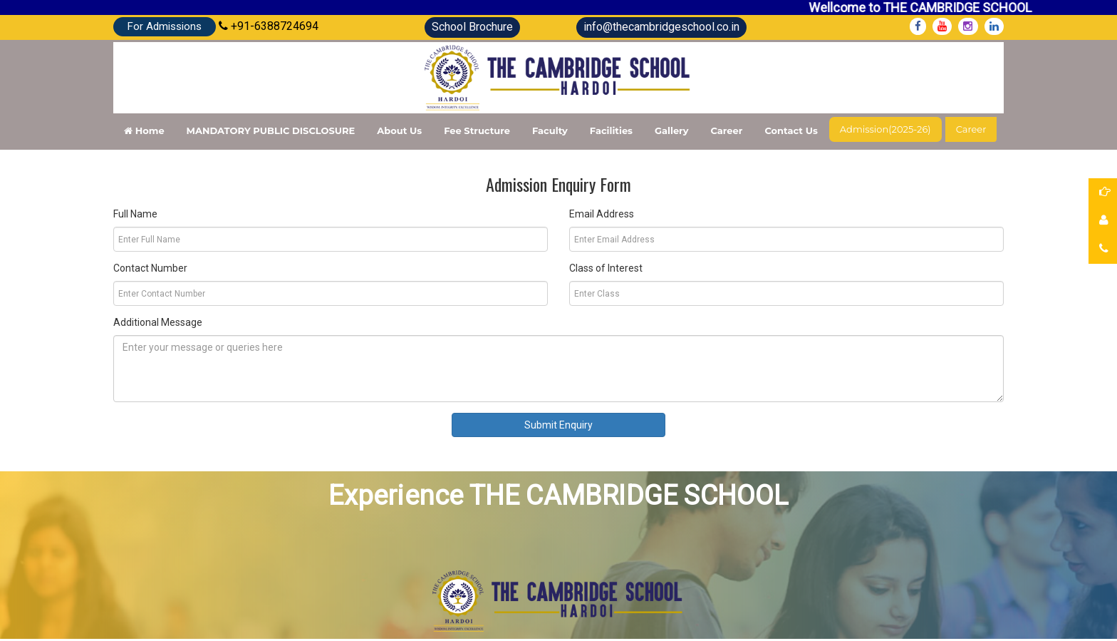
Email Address (601, 214)
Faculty (550, 130)
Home (144, 130)
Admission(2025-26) (885, 129)
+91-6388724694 (268, 26)
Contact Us (790, 130)
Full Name (135, 214)
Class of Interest (606, 268)
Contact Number (150, 268)
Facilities (611, 130)
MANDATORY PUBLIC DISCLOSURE (271, 130)
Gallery (671, 130)
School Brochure (472, 27)
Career (726, 130)
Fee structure (477, 130)
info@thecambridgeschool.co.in (661, 27)
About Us (399, 130)
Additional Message (157, 322)
